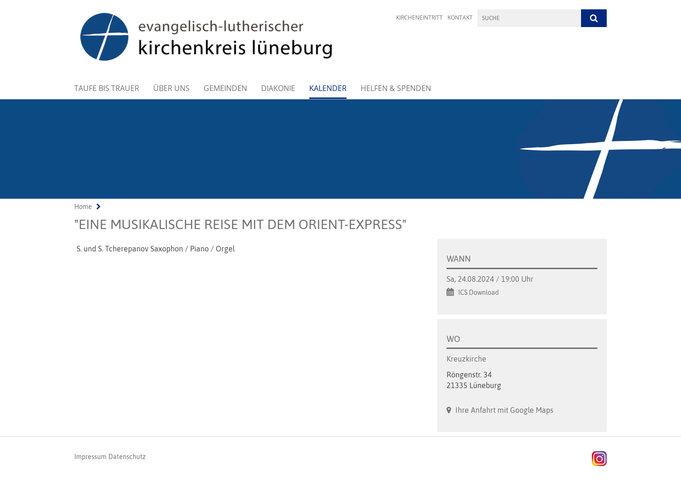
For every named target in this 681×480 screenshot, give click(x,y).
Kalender (328, 88)
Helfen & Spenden (396, 88)
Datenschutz (127, 456)
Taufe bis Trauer (106, 88)
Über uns (171, 88)
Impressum (90, 456)
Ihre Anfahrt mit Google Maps (504, 410)
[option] (340, 149)
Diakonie (278, 88)
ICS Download (478, 292)
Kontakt (460, 17)
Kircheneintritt (419, 17)
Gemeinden (225, 88)
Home (83, 206)
